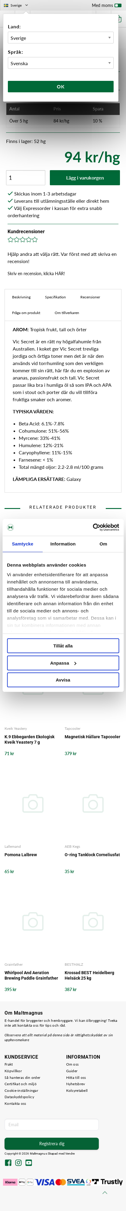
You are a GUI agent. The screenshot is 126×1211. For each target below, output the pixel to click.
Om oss (72, 1064)
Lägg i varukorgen (85, 177)
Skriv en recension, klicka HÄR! (36, 273)
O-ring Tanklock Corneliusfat (92, 854)
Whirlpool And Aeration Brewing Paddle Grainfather (31, 975)
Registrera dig (51, 1143)
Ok (61, 86)
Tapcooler (72, 728)
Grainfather (14, 964)
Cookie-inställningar (21, 1090)
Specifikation (55, 297)
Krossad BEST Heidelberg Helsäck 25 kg (89, 975)
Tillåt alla (63, 645)
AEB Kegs (72, 846)
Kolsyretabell (77, 1090)
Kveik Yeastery (16, 728)
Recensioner (90, 297)
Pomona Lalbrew (21, 854)
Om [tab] (103, 543)
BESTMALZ (74, 964)
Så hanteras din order (22, 1077)
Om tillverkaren (67, 312)
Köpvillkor (13, 1071)
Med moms (106, 7)
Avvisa (63, 679)
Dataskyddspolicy (19, 1097)
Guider (72, 1071)
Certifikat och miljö (21, 1084)
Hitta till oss (76, 1077)
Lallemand (13, 846)
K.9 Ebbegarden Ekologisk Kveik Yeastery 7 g (29, 739)
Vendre (70, 1153)
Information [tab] (63, 543)
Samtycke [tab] (22, 543)
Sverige (16, 5)
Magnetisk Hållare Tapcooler (92, 736)
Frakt (9, 1064)
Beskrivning (21, 297)
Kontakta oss (15, 1103)
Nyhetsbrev (75, 1084)
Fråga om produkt (26, 312)
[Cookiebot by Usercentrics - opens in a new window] (92, 527)
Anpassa (63, 663)
